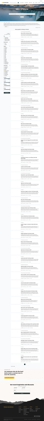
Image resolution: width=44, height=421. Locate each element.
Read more (6, 26)
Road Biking (6, 71)
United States (6, 63)
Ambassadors (31, 409)
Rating (5, 88)
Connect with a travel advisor (9, 377)
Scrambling (5, 72)
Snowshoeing (6, 74)
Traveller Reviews (21, 409)
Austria (5, 49)
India (5, 55)
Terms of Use (29, 419)
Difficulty (5, 84)
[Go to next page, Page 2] (28, 364)
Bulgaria (5, 51)
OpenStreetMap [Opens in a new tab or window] (7, 34)
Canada (6, 22)
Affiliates (31, 408)
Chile (5, 53)
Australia (5, 48)
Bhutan (5, 50)
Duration (5, 77)
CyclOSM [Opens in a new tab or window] (9, 34)
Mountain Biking (6, 70)
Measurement (6, 42)
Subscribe (22, 393)
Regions (5, 46)
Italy (5, 56)
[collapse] (9, 65)
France (5, 54)
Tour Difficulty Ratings (26, 412)
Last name (23, 387)
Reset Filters (7, 92)
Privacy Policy (25, 419)
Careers (20, 412)
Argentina (5, 47)
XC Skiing (5, 75)
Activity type (5, 65)
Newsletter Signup (38, 408)
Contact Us (37, 409)
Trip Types (25, 413)
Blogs (33, 2)
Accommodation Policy (26, 408)
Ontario (9, 22)
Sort (4, 36)
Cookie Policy (38, 419)
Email (15, 390)
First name (15, 387)
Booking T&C (25, 409)
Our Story (20, 408)
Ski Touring (5, 73)
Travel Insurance (26, 414)
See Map (8, 33)
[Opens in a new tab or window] (34, 416)
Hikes (4, 22)
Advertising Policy (34, 419)
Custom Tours (30, 2)
